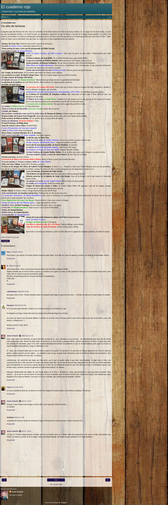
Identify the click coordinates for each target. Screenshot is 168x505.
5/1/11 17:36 (19, 417)
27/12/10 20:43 (16, 252)
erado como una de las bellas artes (30, 114)
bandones (14, 121)
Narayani (10, 305)
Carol (9, 387)
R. (7, 266)
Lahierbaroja (12, 291)
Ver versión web (56, 484)
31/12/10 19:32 (17, 387)
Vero (8, 252)
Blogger (64, 502)
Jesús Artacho (12, 336)
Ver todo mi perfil (15, 495)
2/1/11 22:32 (26, 401)
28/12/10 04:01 (14, 266)
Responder (11, 258)
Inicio (56, 480)
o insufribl (37, 61)
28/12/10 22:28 (20, 305)
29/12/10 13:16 (27, 336)
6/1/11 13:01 (26, 431)
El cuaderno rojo (16, 7)
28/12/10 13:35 (23, 291)
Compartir (5, 241)
